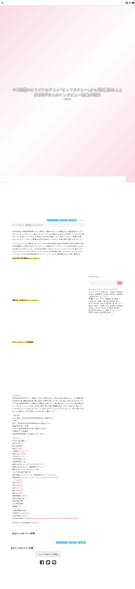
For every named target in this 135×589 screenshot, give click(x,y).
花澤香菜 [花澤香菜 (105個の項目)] (110, 308)
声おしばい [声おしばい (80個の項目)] (99, 296)
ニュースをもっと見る (48, 554)
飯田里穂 (29, 251)
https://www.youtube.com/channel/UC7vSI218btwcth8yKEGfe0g (54, 518)
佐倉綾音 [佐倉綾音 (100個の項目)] (106, 294)
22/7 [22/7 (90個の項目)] (90, 289)
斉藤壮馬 (19, 485)
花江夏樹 (73, 220)
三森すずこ (25, 451)
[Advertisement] (48, 569)
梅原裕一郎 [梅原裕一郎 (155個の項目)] (110, 303)
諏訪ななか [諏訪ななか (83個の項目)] (101, 310)
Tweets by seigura (94, 277)
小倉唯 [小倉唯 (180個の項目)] (99, 301)
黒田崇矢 (19, 493)
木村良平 (64, 220)
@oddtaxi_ (25, 515)
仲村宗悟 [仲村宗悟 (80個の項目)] (91, 294)
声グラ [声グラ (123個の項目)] (105, 296)
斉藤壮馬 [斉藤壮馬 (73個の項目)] (102, 303)
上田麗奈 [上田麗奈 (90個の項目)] (112, 292)
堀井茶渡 (19, 490)
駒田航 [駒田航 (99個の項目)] (97, 312)
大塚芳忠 (24, 495)
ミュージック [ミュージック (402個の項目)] (94, 292)
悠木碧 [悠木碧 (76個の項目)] (91, 303)
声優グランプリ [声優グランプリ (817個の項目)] (96, 298)
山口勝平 (40, 251)
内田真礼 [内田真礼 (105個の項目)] (112, 294)
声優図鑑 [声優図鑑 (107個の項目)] (108, 299)
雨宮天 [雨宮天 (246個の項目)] (91, 312)
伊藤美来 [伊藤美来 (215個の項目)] (98, 294)
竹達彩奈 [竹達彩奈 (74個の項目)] (103, 308)
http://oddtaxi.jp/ (24, 513)
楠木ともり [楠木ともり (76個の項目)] (118, 303)
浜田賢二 (19, 480)
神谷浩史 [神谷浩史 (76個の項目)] (91, 308)
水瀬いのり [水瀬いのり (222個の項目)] (104, 306)
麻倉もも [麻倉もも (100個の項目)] (110, 312)
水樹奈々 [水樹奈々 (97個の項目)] (96, 306)
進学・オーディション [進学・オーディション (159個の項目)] (113, 310)
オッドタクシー (53, 220)
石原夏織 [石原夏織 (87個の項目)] (112, 306)
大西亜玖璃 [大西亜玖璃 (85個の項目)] (92, 301)
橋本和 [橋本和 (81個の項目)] (91, 306)
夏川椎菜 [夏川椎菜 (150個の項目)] (115, 299)
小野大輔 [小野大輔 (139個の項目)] (105, 301)
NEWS (67, 99)
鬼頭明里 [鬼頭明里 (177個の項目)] (103, 312)
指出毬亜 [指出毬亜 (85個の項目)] (96, 303)
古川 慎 (19, 488)
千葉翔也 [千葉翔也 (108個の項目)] (92, 296)
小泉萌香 (23, 453)
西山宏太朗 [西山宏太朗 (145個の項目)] (93, 310)
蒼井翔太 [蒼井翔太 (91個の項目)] (117, 308)
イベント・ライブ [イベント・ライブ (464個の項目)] (110, 289)
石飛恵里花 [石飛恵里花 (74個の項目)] (119, 306)
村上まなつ (24, 456)
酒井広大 (19, 482)
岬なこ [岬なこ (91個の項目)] (118, 301)
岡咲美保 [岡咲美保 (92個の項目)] (112, 301)
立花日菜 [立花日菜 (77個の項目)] (97, 308)
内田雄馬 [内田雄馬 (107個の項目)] (119, 294)
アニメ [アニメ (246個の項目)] (99, 289)
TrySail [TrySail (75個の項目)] (94, 289)
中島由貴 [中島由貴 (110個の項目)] (119, 292)
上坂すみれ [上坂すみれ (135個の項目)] (105, 292)
